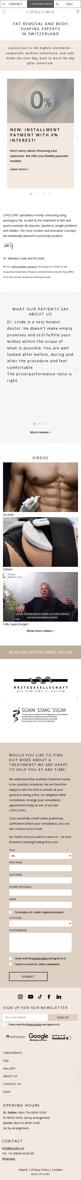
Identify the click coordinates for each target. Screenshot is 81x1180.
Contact (15, 4)
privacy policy (40, 958)
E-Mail (13, 899)
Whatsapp (8, 1159)
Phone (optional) (20, 887)
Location (15, 918)
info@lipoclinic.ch (13, 1148)
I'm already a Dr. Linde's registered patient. (36, 912)
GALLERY (9, 1068)
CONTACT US (12, 1084)
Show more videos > (41, 631)
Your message (18, 930)
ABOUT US (10, 1076)
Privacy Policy (40, 1170)
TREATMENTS (12, 1053)
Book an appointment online (40, 652)
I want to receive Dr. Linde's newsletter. (34, 964)
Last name (15, 874)
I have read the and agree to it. (37, 958)
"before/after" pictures (24, 266)
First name (15, 862)
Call (69, 4)
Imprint (23, 1170)
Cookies (57, 1170)
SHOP (7, 1092)
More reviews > (40, 432)
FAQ (6, 1061)
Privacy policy (34, 1024)
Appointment (42, 4)
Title (12, 850)
